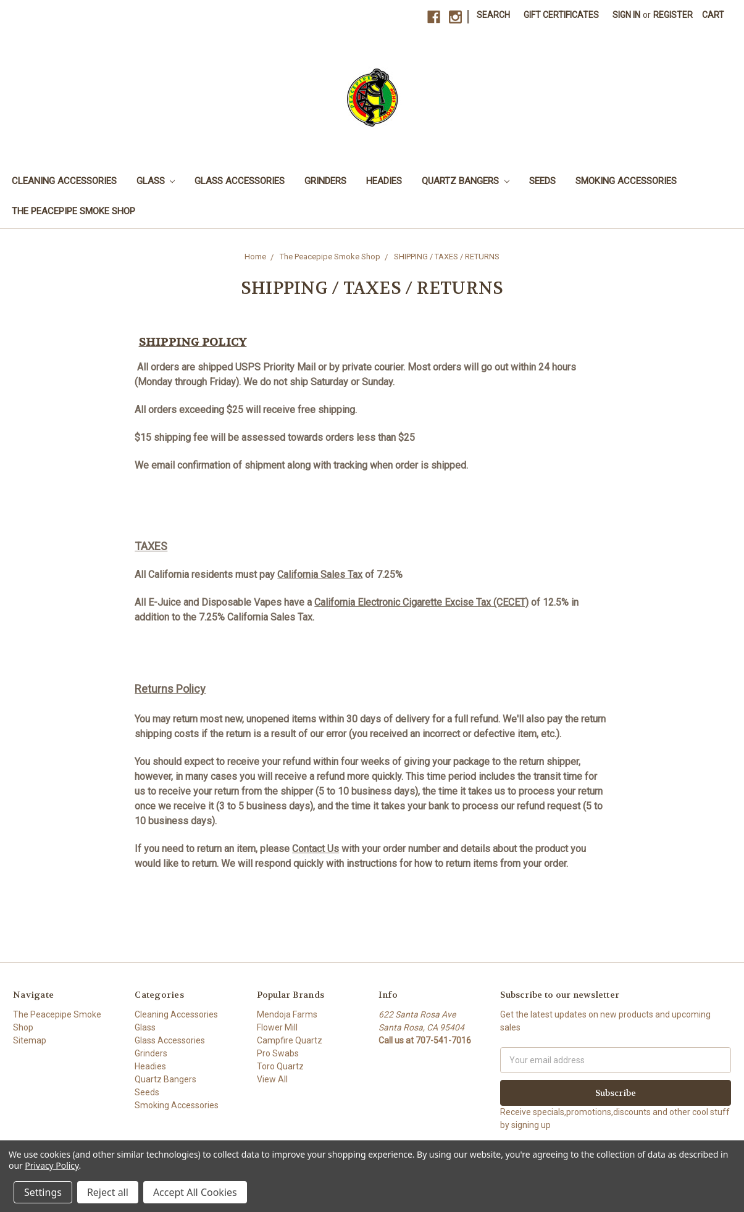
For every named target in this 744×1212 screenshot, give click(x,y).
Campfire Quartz (289, 1040)
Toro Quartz (280, 1066)
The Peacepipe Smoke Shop (73, 211)
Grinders (325, 180)
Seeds (542, 180)
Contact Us (315, 849)
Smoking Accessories (626, 180)
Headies (384, 180)
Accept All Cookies (195, 1192)
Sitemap (29, 1040)
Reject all (107, 1192)
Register (673, 15)
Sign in (626, 15)
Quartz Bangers (465, 180)
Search (493, 15)
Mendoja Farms (287, 1014)
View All (272, 1079)
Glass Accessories (239, 180)
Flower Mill (277, 1027)
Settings (43, 1192)
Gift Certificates (561, 15)
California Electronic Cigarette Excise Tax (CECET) (421, 602)
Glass (155, 180)
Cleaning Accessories (64, 180)
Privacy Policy (51, 1165)
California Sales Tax (319, 574)
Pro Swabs (278, 1053)
